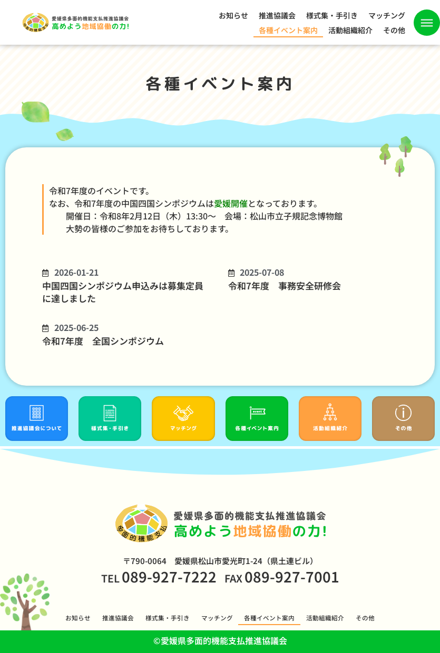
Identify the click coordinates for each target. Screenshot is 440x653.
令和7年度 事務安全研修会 (284, 285)
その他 (394, 30)
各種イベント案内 (288, 30)
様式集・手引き (332, 15)
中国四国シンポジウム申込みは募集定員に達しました (122, 291)
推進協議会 (277, 15)
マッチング (386, 15)
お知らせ (233, 15)
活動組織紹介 (350, 30)
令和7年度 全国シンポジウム (103, 340)
